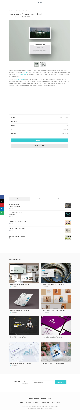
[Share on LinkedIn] (2, 209)
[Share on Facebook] (2, 197)
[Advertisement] (39, 100)
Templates (19, 11)
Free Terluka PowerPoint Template (54, 311)
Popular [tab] (19, 199)
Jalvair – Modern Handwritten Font (14, 205)
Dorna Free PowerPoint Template (53, 284)
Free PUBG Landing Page (18, 337)
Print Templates (27, 11)
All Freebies (12, 11)
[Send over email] (2, 213)
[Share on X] (2, 201)
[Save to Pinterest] (2, 205)
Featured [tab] (60, 199)
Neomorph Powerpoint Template (20, 363)
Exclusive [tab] (40, 199)
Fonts (11, 208)
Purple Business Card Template (53, 337)
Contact (35, 402)
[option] (39, 40)
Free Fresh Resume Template (19, 311)
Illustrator (25, 72)
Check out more (39, 145)
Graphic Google (19, 79)
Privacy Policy (45, 402)
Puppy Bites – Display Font (17, 221)
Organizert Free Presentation (19, 284)
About (21, 402)
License (28, 402)
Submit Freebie (56, 402)
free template (22, 74)
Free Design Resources (40, 398)
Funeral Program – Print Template (53, 363)
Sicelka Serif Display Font (17, 229)
